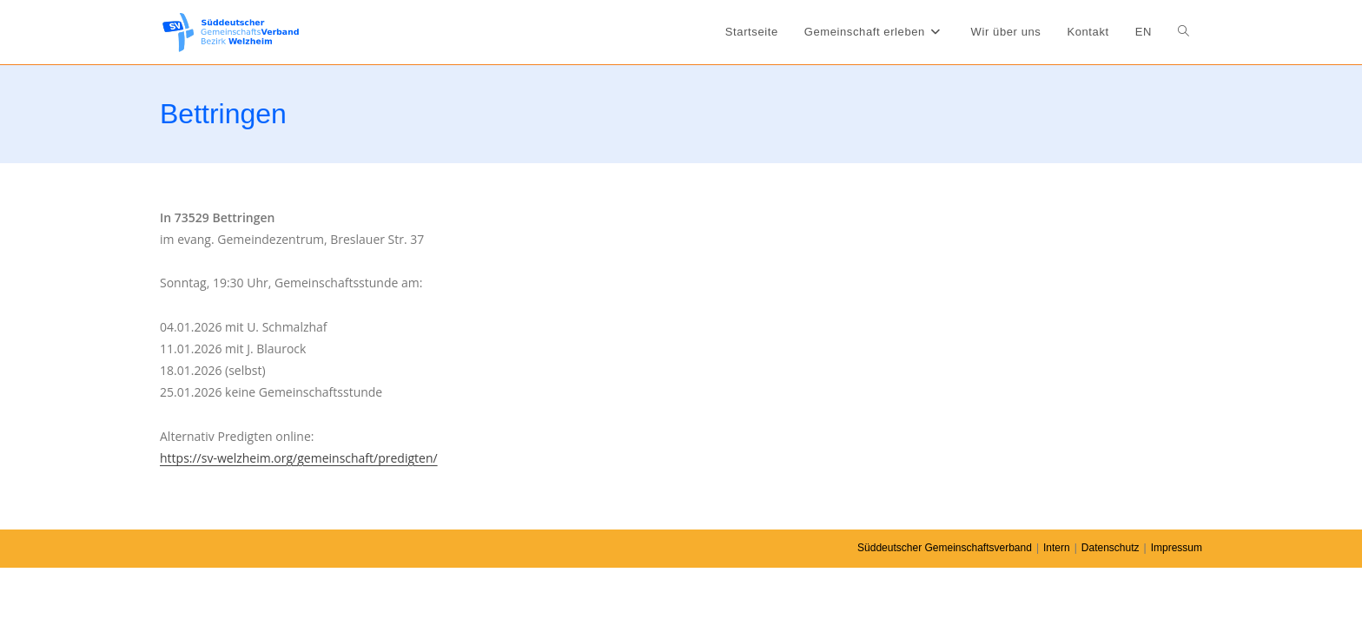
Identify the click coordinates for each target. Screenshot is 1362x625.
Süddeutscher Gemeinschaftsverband (944, 548)
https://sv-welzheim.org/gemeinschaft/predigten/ (299, 458)
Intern (1056, 548)
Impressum (1176, 548)
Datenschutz (1110, 548)
